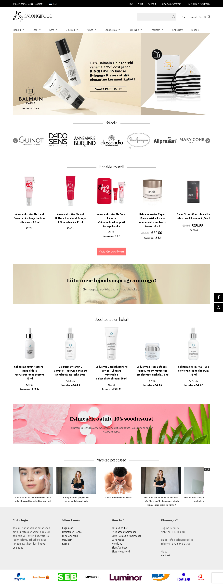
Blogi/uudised (120, 547)
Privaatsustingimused (124, 531)
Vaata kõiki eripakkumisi (111, 251)
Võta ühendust (120, 527)
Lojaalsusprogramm (171, 3)
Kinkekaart (177, 29)
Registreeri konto (72, 531)
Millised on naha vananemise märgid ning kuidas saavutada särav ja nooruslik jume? (161, 501)
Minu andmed (70, 535)
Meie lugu (117, 543)
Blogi (130, 3)
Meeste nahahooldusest (118, 497)
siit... (138, 289)
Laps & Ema (112, 29)
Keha (53, 29)
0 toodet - (199, 17)
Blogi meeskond (121, 551)
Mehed (92, 29)
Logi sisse (67, 527)
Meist (140, 3)
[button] (15, 140)
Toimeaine (135, 29)
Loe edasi (18, 547)
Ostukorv (67, 539)
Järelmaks (118, 539)
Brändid (18, 29)
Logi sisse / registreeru (199, 3)
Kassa (65, 543)
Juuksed (72, 29)
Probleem (157, 29)
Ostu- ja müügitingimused (127, 535)
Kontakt (152, 3)
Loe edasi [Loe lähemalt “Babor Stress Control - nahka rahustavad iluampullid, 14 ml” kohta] (193, 229)
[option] (31, 140)
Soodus (194, 29)
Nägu (37, 29)
